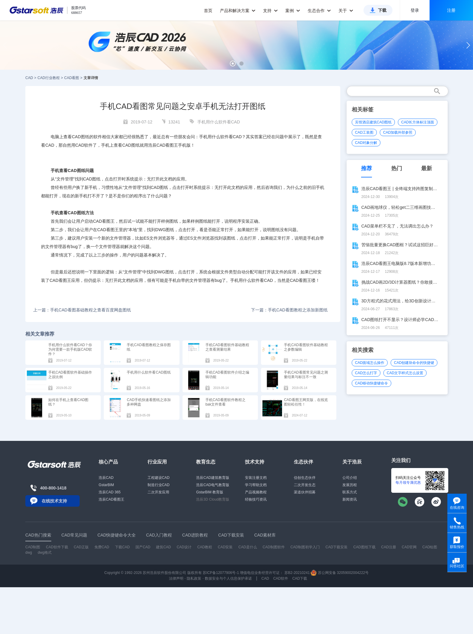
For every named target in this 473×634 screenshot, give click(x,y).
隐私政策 (194, 578)
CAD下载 (299, 578)
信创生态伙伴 (305, 478)
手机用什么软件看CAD (218, 121)
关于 (345, 10)
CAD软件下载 (57, 547)
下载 (382, 10)
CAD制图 (32, 547)
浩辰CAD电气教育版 (212, 485)
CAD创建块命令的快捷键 (414, 363)
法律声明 (176, 578)
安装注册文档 (256, 478)
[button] (232, 63)
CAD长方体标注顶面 (417, 122)
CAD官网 (409, 547)
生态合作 (319, 10)
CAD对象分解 (366, 143)
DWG (160, 229)
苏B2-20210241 (297, 573)
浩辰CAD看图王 (111, 499)
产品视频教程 (256, 492)
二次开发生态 (305, 485)
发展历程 (349, 485)
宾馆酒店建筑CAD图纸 (373, 122)
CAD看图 (71, 78)
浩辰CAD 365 (110, 492)
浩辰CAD (106, 478)
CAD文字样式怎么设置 (405, 373)
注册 (451, 10)
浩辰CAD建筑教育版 (212, 478)
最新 (426, 168)
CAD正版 (81, 547)
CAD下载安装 (336, 547)
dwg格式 (45, 552)
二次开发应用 (158, 492)
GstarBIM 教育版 (209, 492)
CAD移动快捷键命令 (371, 383)
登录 (415, 10)
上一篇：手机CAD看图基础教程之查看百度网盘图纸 (82, 309)
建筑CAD (163, 547)
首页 (208, 10)
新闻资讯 (349, 499)
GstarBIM (106, 485)
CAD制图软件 (274, 547)
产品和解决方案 (238, 10)
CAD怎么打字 (366, 373)
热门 (396, 168)
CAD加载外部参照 (397, 132)
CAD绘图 (429, 547)
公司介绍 (349, 478)
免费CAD (101, 547)
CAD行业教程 (48, 78)
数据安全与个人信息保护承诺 (228, 578)
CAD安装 (225, 547)
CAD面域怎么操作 (369, 363)
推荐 (366, 168)
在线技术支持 (54, 501)
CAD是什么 (247, 547)
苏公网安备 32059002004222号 (340, 573)
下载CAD (122, 547)
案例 (292, 10)
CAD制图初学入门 (305, 547)
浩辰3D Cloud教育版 (212, 499)
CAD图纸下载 (364, 547)
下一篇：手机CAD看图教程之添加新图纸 (289, 309)
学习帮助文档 (256, 485)
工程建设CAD (159, 478)
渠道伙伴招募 (305, 492)
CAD (29, 78)
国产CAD (142, 547)
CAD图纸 (80, 136)
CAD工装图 (364, 132)
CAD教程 (204, 547)
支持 (270, 10)
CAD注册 (388, 547)
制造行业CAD (159, 485)
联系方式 (349, 492)
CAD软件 (84, 145)
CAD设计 (184, 547)
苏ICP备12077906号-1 (221, 573)
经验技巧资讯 (256, 499)
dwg (28, 552)
